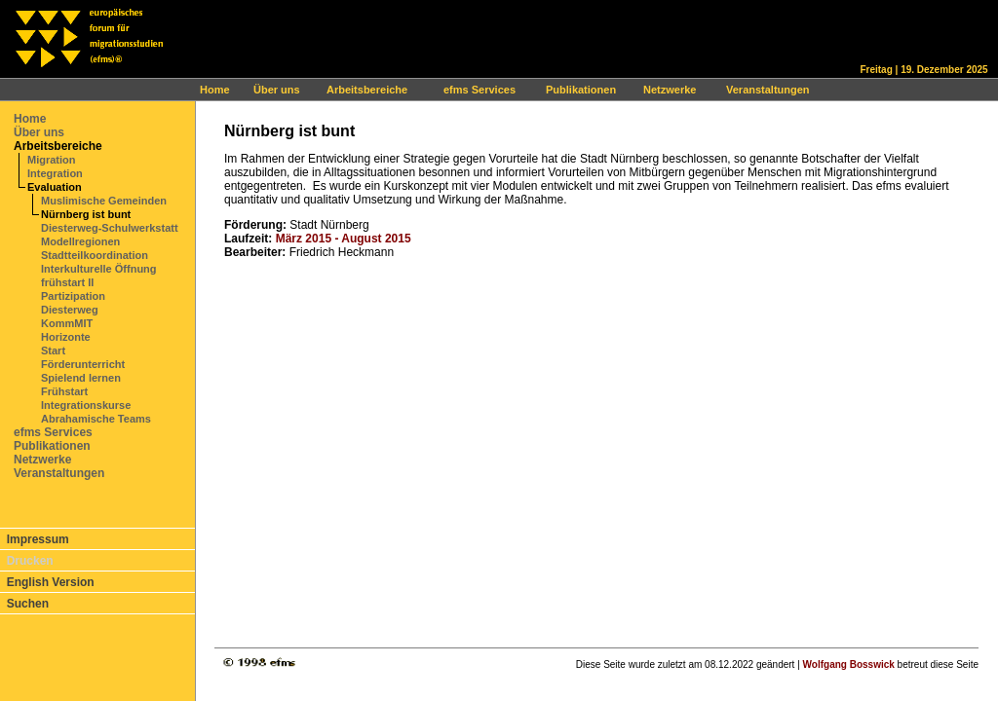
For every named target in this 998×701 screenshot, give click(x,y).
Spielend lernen (81, 378)
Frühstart (64, 391)
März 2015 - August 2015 (343, 238)
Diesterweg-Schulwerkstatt (109, 228)
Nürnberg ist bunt (86, 214)
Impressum (38, 539)
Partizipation (73, 296)
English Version (51, 582)
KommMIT (67, 323)
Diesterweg (69, 309)
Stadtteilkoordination (94, 255)
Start (53, 350)
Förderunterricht (83, 364)
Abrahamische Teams (96, 418)
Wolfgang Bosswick (849, 664)
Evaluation (54, 187)
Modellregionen (80, 241)
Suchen (28, 603)
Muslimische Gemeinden (104, 200)
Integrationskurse (86, 405)
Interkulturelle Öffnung (99, 269)
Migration (51, 160)
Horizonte (66, 337)
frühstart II (67, 282)
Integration (55, 173)
